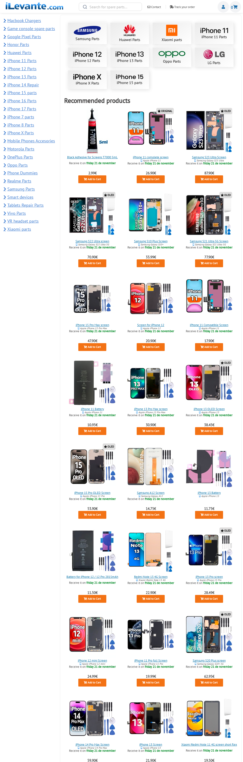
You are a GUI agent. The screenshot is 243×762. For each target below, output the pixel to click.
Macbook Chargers (24, 20)
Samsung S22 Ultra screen (92, 241)
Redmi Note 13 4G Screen (151, 577)
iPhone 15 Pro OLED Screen (92, 493)
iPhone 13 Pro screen (209, 577)
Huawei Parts (129, 33)
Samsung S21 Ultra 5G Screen (209, 241)
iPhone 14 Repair (23, 85)
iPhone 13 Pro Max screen (151, 409)
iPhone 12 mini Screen (92, 661)
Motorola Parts (20, 149)
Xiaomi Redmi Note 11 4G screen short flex (209, 744)
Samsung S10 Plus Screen (151, 241)
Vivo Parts (16, 213)
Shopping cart (235, 7)
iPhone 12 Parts (87, 57)
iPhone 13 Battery (209, 493)
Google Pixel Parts (24, 36)
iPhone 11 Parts (214, 33)
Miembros (223, 7)
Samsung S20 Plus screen (209, 661)
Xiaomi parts (172, 33)
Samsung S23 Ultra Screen (209, 157)
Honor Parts (18, 44)
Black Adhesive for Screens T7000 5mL (92, 157)
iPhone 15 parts (129, 79)
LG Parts (214, 57)
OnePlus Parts (20, 157)
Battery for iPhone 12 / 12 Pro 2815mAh (92, 577)
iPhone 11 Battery (92, 409)
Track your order (182, 7)
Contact (154, 7)
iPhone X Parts (87, 79)
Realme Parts (19, 181)
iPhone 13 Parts (130, 57)
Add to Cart (92, 179)
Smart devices (20, 197)
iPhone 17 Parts (21, 109)
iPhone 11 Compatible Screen (209, 325)
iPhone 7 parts (20, 117)
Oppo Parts (172, 57)
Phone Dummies (22, 173)
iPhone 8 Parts (20, 125)
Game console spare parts (31, 28)
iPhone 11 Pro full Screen (150, 661)
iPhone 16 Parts (22, 100)
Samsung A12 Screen (150, 493)
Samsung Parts (87, 33)
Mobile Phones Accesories (31, 141)
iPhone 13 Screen (150, 744)
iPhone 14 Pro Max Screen (92, 744)
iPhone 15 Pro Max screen (92, 325)
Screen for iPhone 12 (150, 325)
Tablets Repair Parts (25, 205)
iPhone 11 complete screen (150, 157)
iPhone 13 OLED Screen (209, 409)
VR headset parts (23, 221)
